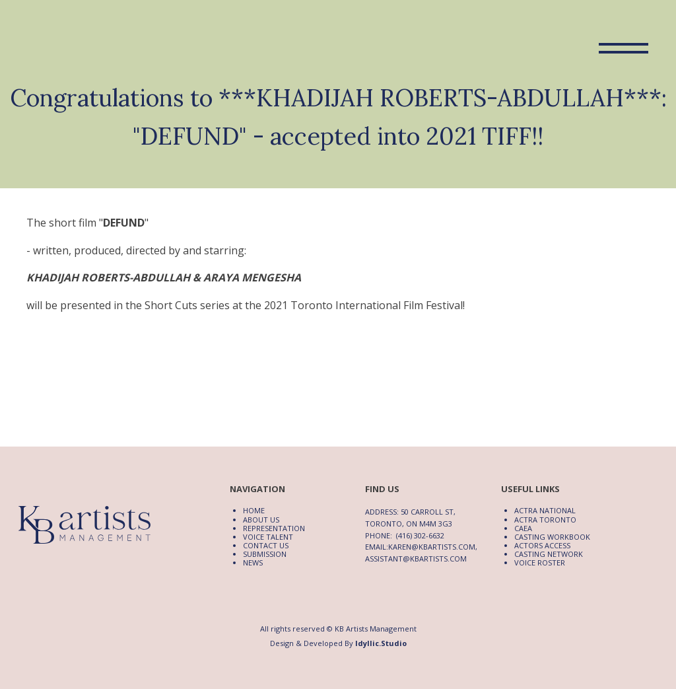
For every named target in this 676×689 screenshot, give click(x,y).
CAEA (523, 528)
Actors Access (542, 545)
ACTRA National (545, 510)
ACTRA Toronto (545, 520)
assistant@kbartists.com (416, 558)
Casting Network (548, 554)
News (253, 562)
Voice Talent (268, 537)
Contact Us (265, 545)
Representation (274, 528)
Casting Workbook (552, 537)
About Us (261, 520)
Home (254, 510)
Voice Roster (539, 562)
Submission (265, 554)
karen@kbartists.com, (432, 547)
